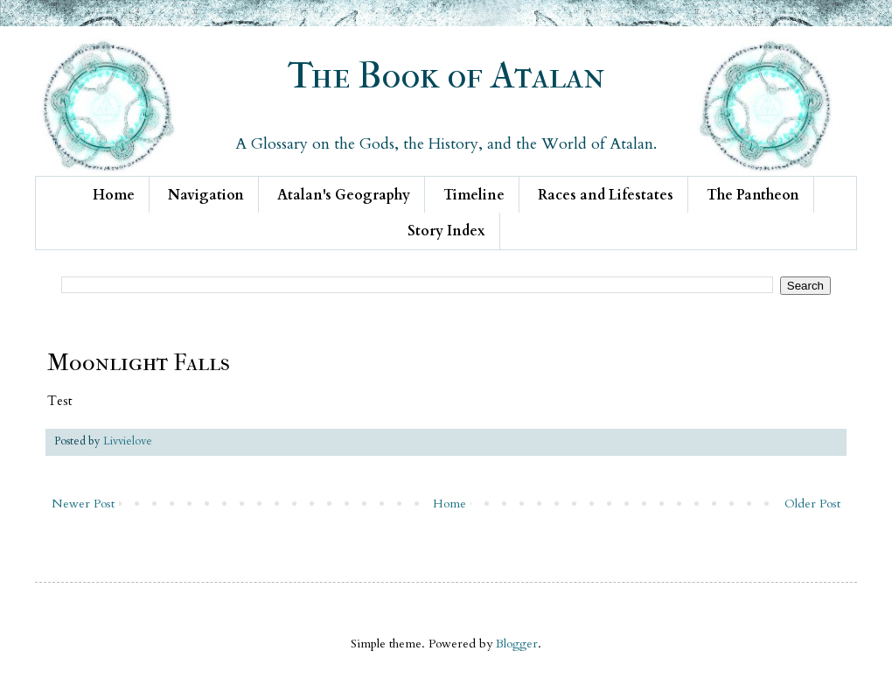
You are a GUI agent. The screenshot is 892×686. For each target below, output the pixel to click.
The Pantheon (753, 195)
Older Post (812, 503)
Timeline (474, 195)
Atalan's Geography (343, 195)
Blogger (517, 643)
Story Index (446, 231)
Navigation (206, 195)
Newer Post (83, 503)
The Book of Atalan (446, 75)
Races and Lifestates (605, 195)
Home (114, 195)
